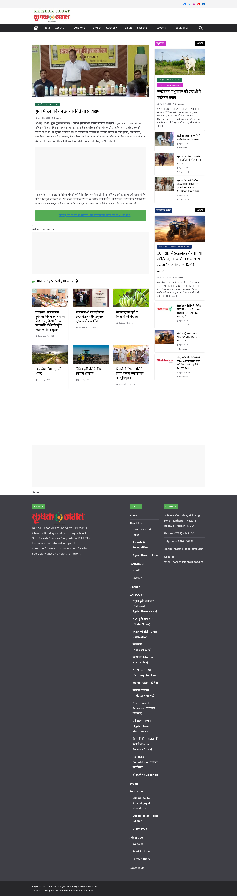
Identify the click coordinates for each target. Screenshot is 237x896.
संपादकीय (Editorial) (145, 775)
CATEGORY (111, 28)
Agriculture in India (146, 555)
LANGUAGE (79, 28)
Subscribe (143, 28)
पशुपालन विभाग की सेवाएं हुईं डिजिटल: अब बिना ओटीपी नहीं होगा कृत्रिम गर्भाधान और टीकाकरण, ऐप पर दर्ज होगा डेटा (188, 186)
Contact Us (182, 28)
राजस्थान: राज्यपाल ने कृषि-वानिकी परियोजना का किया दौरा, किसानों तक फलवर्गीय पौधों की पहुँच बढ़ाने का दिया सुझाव (50, 321)
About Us (60, 28)
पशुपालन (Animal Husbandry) (170, 85)
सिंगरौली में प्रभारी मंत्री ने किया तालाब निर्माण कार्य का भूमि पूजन (129, 373)
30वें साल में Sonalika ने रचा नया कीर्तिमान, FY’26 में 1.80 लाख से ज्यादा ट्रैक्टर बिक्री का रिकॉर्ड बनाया (179, 262)
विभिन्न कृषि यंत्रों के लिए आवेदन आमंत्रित (89, 371)
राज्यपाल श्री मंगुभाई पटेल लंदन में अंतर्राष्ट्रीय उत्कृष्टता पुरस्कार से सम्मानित (90, 317)
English (137, 578)
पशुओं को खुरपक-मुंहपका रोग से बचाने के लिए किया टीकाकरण (188, 137)
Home (47, 28)
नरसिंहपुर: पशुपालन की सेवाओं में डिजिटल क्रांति (179, 95)
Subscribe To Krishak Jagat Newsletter (141, 803)
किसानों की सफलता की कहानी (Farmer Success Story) (145, 744)
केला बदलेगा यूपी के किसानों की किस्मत (127, 315)
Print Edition (141, 851)
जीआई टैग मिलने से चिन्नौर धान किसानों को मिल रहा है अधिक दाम (95, 215)
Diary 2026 (140, 828)
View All (200, 43)
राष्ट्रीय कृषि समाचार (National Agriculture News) (145, 606)
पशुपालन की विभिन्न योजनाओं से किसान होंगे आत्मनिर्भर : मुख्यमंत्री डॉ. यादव (189, 160)
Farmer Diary (141, 859)
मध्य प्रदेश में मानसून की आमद (48, 371)
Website (138, 844)
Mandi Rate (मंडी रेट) (145, 683)
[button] (67, 28)
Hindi (136, 570)
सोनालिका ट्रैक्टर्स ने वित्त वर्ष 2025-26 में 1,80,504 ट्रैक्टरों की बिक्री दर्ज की (189, 337)
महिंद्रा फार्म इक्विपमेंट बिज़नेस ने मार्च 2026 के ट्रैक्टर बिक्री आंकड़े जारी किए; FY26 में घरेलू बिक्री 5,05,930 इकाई (188, 363)
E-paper (97, 28)
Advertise (162, 28)
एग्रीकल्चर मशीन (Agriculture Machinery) (174, 246)
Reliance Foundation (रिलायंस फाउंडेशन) (146, 762)
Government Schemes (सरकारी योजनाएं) (144, 708)
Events (129, 28)
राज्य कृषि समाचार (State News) (48, 104)
